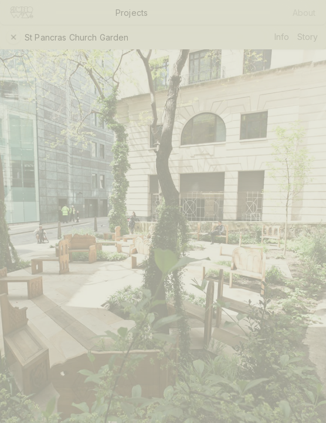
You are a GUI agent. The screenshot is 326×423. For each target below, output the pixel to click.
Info (281, 37)
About (304, 13)
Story (307, 37)
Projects (132, 13)
